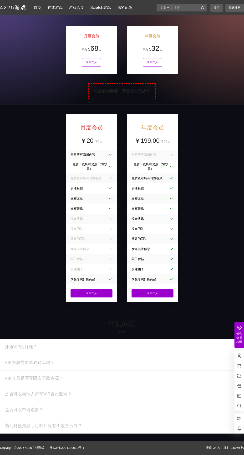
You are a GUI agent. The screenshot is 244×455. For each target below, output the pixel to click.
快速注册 (234, 7)
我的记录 (124, 7)
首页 (37, 7)
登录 (216, 7)
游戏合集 (76, 7)
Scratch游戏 (100, 7)
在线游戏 (55, 7)
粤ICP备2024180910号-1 (67, 448)
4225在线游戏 (34, 448)
